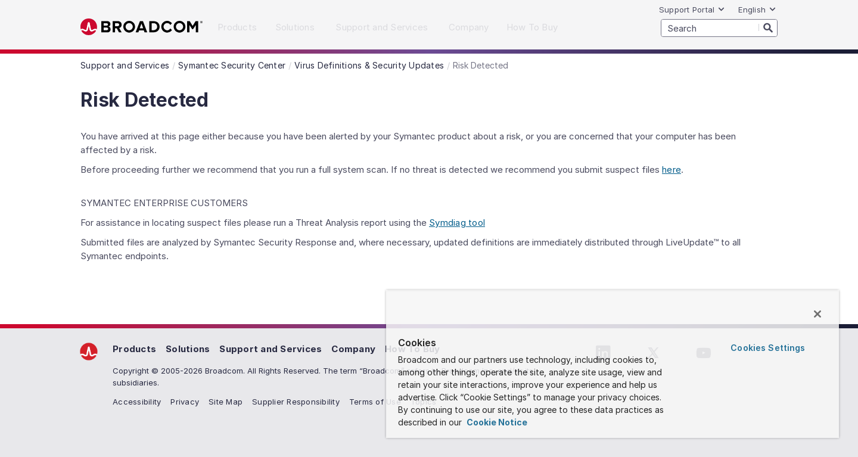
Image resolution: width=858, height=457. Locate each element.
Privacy (184, 401)
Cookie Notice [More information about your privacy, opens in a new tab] (496, 422)
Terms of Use (375, 401)
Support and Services (270, 349)
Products (134, 349)
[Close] (817, 314)
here (671, 169)
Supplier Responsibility (296, 401)
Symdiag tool (457, 222)
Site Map (226, 401)
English (757, 9)
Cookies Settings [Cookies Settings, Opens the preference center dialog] (767, 348)
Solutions (188, 349)
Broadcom (141, 27)
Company (353, 349)
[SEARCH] (719, 28)
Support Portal (692, 9)
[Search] (768, 27)
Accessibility (137, 401)
